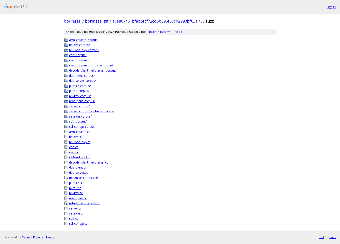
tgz (177, 32)
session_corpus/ (80, 116)
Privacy (38, 237)
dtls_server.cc (78, 172)
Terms (50, 237)
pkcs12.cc (76, 183)
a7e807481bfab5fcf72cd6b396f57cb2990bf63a (155, 21)
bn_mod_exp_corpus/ (84, 50)
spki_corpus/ (78, 121)
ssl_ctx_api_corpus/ (82, 126)
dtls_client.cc (78, 167)
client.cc (74, 152)
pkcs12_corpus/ (80, 86)
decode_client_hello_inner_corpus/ (92, 70)
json (332, 237)
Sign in (331, 7)
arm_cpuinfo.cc (79, 132)
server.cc (75, 208)
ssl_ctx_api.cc (78, 223)
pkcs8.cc (75, 188)
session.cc (76, 213)
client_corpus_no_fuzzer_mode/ (91, 65)
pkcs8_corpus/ (79, 91)
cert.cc (73, 147)
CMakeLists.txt (79, 157)
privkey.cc (76, 193)
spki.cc (73, 218)
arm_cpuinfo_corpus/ (83, 40)
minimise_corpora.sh (83, 178)
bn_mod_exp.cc (79, 142)
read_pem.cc (78, 198)
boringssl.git (97, 21)
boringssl (72, 21)
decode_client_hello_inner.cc (88, 162)
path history (159, 32)
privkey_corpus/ (80, 96)
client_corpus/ (78, 60)
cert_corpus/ (78, 55)
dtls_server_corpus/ (82, 81)
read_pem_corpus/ (82, 101)
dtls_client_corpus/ (82, 76)
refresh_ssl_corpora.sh (84, 203)
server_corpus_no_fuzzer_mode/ (91, 111)
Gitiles (26, 237)
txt (321, 237)
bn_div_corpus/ (79, 45)
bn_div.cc (75, 137)
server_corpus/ (79, 106)
